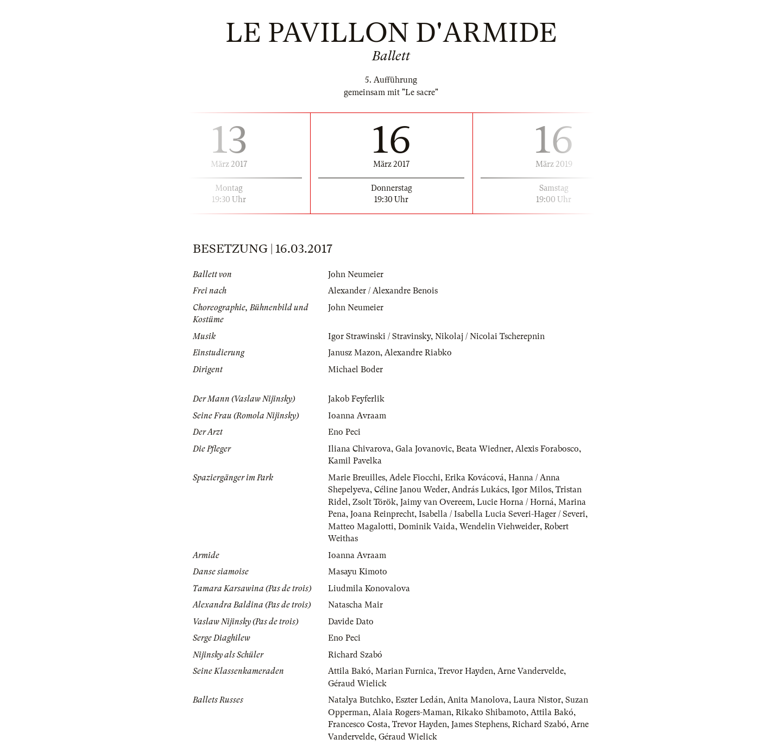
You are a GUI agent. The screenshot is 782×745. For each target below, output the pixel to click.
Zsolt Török (374, 502)
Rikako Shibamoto (491, 712)
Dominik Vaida (426, 526)
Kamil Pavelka (355, 461)
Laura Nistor (537, 700)
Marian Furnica (404, 671)
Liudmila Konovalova (369, 588)
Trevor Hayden (465, 671)
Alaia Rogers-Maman (412, 712)
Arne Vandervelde (530, 671)
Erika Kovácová (474, 478)
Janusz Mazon (354, 353)
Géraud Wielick (357, 683)
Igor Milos (531, 489)
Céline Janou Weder (410, 489)
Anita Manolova (478, 700)
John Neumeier (355, 274)
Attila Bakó (349, 671)
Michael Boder (355, 369)
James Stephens (479, 724)
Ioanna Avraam (357, 416)
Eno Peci (344, 432)
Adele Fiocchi (414, 478)
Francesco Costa (358, 724)
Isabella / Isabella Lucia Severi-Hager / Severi (502, 514)
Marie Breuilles (356, 478)
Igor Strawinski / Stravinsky (379, 336)
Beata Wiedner (483, 449)
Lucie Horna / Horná (515, 502)
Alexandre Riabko (418, 353)
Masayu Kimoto (357, 572)
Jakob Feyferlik (356, 399)
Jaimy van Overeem (436, 502)
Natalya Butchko (359, 700)
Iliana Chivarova (359, 449)
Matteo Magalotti (361, 526)
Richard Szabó (355, 655)
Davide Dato (351, 622)
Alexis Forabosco (547, 449)
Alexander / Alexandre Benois (383, 291)
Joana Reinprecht (382, 514)
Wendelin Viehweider (499, 526)
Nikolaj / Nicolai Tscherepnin (490, 336)
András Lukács (479, 489)
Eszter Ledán (419, 700)
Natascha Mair (355, 605)
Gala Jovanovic (423, 449)
